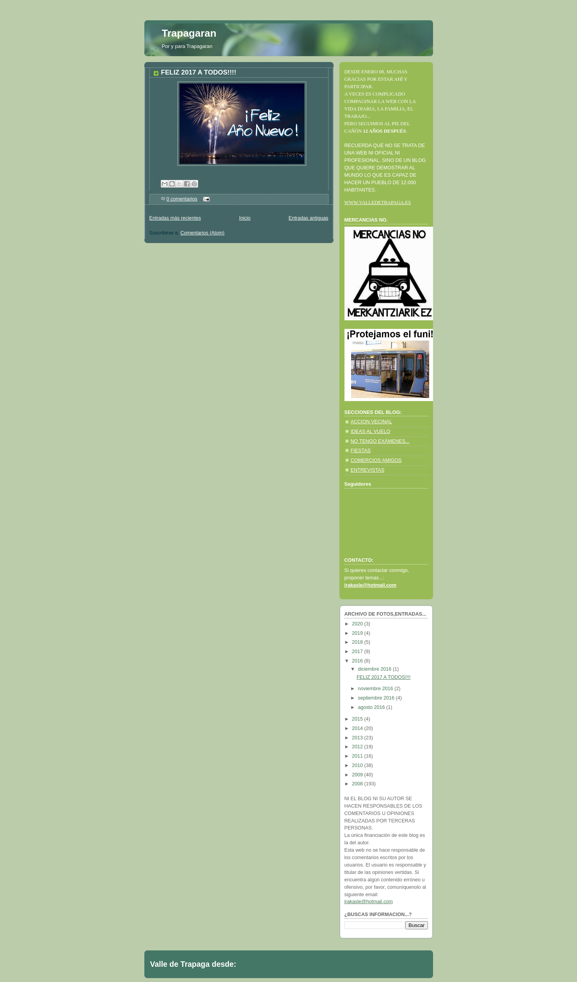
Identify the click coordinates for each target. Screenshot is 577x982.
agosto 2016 (372, 707)
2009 (358, 775)
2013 (358, 737)
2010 (358, 765)
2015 (358, 719)
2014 (358, 728)
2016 (358, 661)
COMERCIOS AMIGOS (376, 460)
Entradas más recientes (175, 218)
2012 (358, 746)
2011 (358, 756)
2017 (358, 651)
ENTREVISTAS (368, 470)
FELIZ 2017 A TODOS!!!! (198, 72)
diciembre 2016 (375, 669)
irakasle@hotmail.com (368, 901)
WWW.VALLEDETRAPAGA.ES (377, 202)
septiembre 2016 (377, 698)
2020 (358, 624)
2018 (358, 642)
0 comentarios (182, 199)
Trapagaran (189, 33)
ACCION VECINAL (371, 421)
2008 (358, 784)
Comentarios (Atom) (202, 233)
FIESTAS (361, 450)
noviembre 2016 (376, 688)
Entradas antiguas (308, 218)
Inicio (244, 218)
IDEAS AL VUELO (371, 431)
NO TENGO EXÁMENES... (380, 441)
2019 (358, 633)
